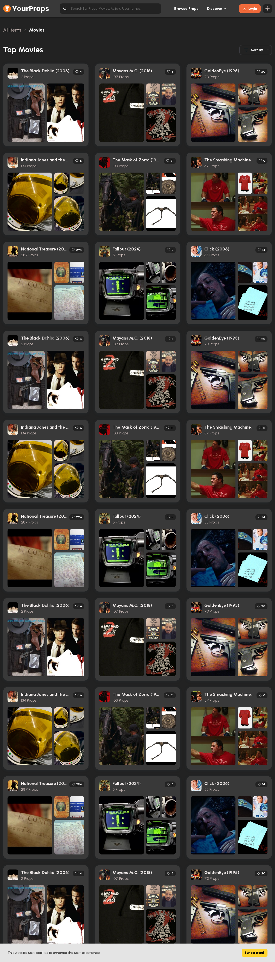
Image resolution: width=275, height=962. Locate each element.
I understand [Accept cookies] (254, 953)
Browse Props (186, 8)
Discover (215, 8)
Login (250, 8)
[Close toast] (192, 26)
